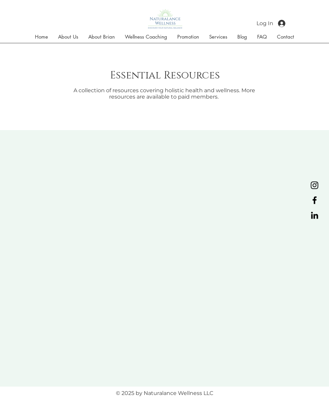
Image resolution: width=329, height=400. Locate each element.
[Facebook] (315, 200)
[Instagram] (315, 185)
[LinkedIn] (315, 215)
